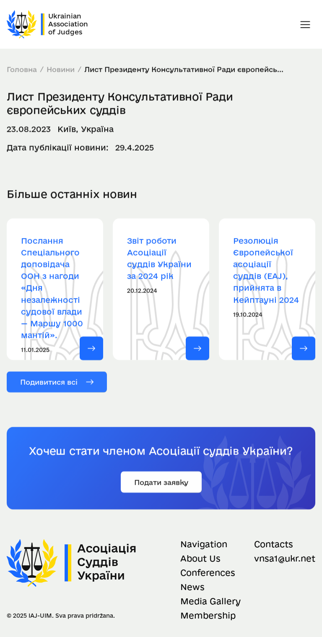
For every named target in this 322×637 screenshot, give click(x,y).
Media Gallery (210, 601)
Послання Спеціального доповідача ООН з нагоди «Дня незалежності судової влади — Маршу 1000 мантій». (52, 290)
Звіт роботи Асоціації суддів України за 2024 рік (159, 260)
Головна (22, 69)
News (192, 587)
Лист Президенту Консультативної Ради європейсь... (183, 69)
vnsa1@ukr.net (284, 558)
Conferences (207, 572)
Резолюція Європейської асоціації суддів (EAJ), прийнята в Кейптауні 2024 (266, 272)
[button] (305, 24)
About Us (200, 558)
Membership (208, 615)
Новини (61, 69)
